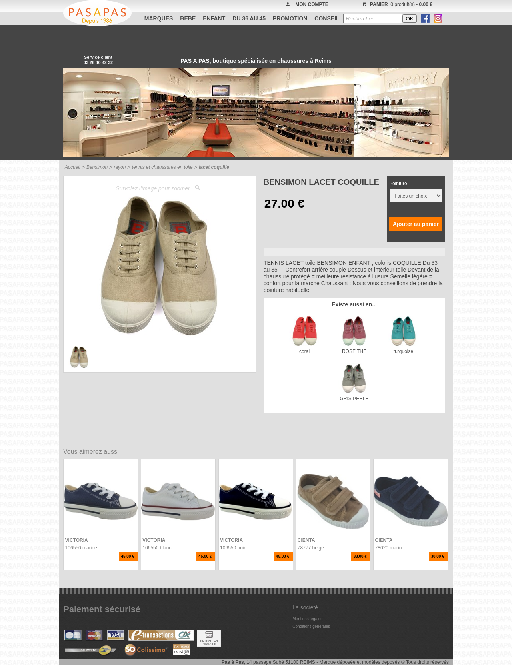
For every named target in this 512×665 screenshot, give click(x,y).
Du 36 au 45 (249, 18)
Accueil (72, 167)
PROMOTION (290, 18)
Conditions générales (311, 626)
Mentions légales (307, 619)
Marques (158, 18)
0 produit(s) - (396, 4)
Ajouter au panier (416, 224)
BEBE (188, 18)
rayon (120, 167)
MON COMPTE (311, 4)
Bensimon (97, 167)
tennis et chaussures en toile (162, 167)
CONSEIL (326, 18)
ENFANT (214, 18)
